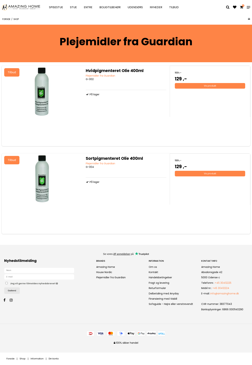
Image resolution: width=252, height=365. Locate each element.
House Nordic (104, 272)
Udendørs (135, 7)
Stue (73, 7)
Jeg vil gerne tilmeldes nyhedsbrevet (46, 283)
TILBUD (174, 7)
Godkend (12, 290)
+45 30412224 (220, 288)
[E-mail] (39, 276)
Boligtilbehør (110, 7)
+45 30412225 (223, 283)
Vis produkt (210, 85)
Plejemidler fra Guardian (111, 277)
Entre (88, 7)
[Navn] (39, 270)
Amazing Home (105, 267)
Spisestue (56, 7)
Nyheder (156, 7)
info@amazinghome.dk (224, 293)
